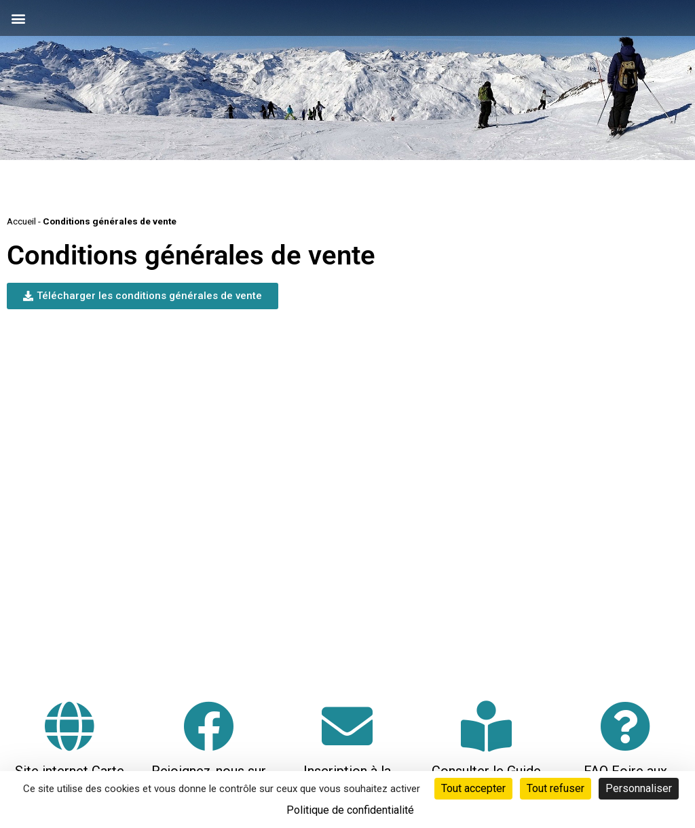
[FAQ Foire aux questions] (625, 726)
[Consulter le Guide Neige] (486, 726)
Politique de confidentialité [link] (350, 810)
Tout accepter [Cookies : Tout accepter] (473, 788)
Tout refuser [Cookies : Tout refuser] (555, 788)
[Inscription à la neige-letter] (347, 726)
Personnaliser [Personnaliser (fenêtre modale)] (638, 788)
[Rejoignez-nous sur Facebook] (208, 726)
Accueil (21, 221)
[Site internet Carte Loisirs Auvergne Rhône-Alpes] (69, 726)
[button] (18, 18)
